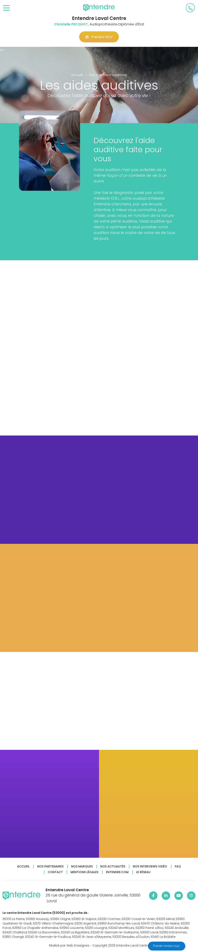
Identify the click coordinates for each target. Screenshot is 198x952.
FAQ (178, 866)
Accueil (23, 866)
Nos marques (82, 866)
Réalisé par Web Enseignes (69, 945)
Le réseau (143, 872)
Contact (55, 872)
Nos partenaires (50, 866)
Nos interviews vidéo (150, 866)
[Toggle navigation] (6, 8)
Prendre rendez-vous (166, 946)
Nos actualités (112, 866)
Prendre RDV (99, 37)
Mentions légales (84, 872)
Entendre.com (117, 872)
